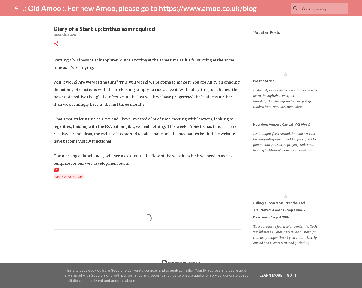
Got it (292, 275)
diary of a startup (68, 176)
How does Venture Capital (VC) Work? (282, 124)
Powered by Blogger (181, 262)
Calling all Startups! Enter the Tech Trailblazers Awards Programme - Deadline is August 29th (279, 210)
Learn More (270, 275)
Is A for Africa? (264, 81)
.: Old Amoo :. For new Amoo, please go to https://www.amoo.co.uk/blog (140, 8)
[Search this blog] (324, 8)
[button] (56, 44)
